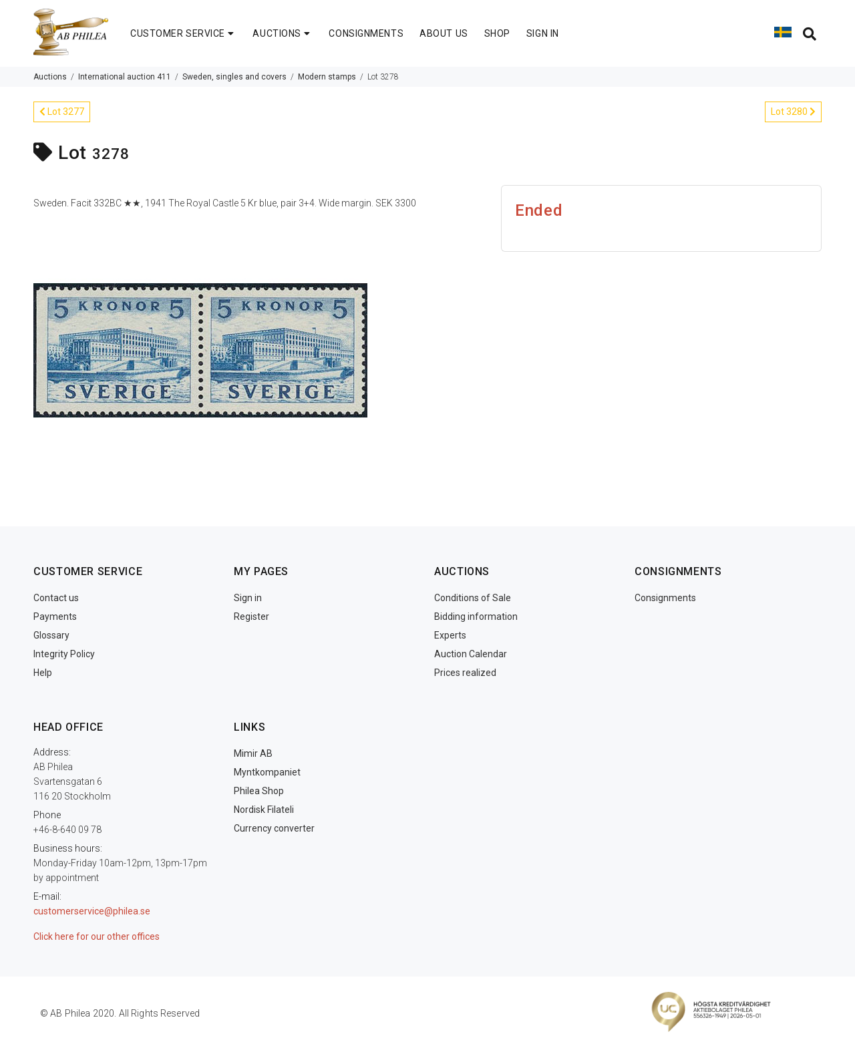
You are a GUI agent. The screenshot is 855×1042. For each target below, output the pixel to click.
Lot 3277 (61, 111)
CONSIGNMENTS (366, 33)
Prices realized (465, 672)
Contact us (56, 597)
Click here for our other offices (96, 936)
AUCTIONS (282, 33)
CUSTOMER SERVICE (183, 33)
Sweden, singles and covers (234, 76)
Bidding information (476, 616)
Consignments (665, 597)
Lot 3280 (793, 111)
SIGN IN (542, 33)
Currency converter (274, 828)
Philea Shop (259, 791)
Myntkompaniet (267, 772)
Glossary (51, 635)
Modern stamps (327, 76)
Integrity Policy (64, 654)
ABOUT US (443, 33)
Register (251, 616)
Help (42, 672)
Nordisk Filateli (264, 809)
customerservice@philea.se (91, 911)
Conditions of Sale (472, 597)
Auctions (50, 76)
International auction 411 (124, 76)
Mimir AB (253, 753)
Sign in (248, 597)
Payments (55, 616)
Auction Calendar (470, 654)
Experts (450, 635)
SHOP (497, 33)
